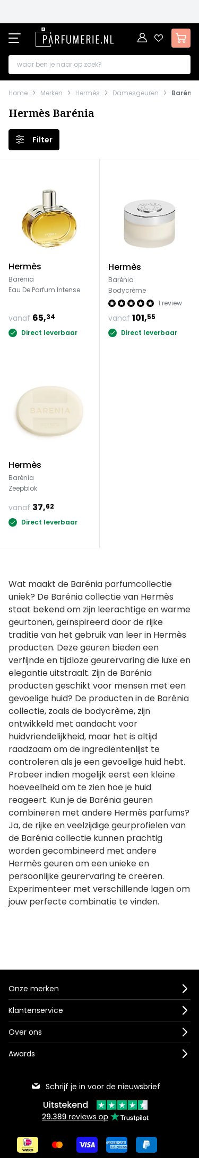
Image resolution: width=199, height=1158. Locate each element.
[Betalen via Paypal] (146, 1145)
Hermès (87, 93)
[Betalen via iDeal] (27, 1145)
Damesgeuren (136, 93)
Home (18, 93)
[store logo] (74, 37)
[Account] (142, 38)
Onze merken (33, 988)
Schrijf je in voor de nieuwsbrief (95, 1086)
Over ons (25, 1032)
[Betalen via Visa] (87, 1145)
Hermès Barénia (51, 113)
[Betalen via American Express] (116, 1145)
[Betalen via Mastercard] (57, 1145)
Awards (21, 1053)
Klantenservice (35, 1010)
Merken (51, 93)
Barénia (184, 93)
